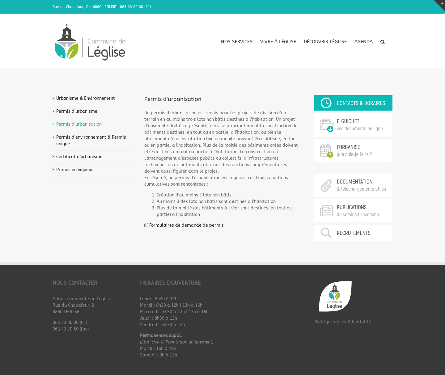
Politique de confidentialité (343, 321)
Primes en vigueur (74, 169)
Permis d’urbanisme (76, 111)
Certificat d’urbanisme (79, 156)
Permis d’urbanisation (79, 124)
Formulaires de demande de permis (186, 225)
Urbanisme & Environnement (85, 98)
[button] (382, 42)
